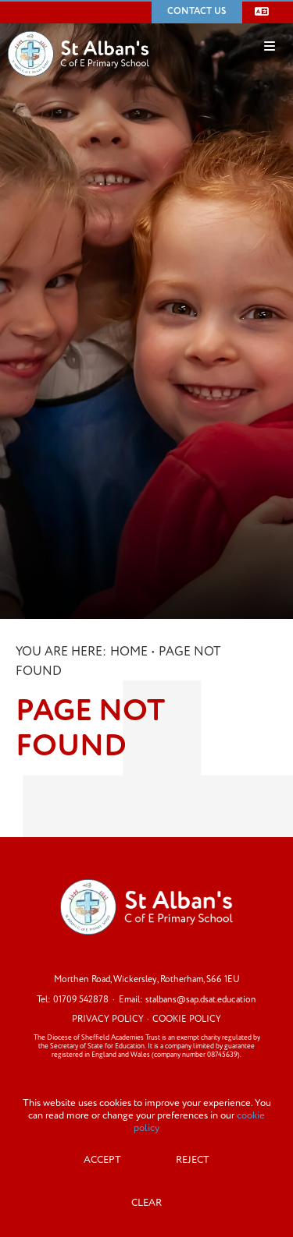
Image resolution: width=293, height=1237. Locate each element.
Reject (192, 1160)
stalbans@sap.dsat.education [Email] (200, 1000)
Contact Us (197, 11)
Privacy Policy (108, 1019)
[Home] (78, 30)
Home (129, 651)
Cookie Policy (186, 1019)
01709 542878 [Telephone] (81, 1000)
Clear (146, 1202)
